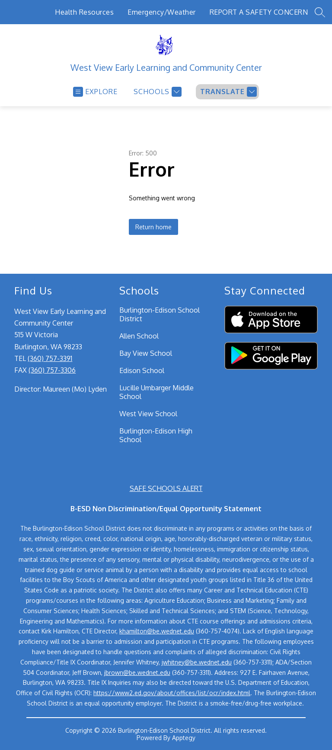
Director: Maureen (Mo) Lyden (60, 389)
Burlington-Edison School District (159, 314)
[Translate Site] (227, 91)
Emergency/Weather (162, 12)
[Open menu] (95, 91)
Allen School (139, 336)
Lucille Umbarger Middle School (156, 392)
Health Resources (84, 12)
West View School (148, 413)
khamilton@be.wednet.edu (156, 631)
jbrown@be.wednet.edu (137, 672)
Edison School (141, 370)
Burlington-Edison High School (155, 435)
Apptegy (183, 737)
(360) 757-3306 (52, 370)
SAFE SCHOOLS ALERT (166, 488)
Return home (153, 227)
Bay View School (145, 353)
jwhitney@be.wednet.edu (197, 662)
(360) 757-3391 (50, 358)
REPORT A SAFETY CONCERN (259, 12)
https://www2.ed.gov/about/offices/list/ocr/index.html (171, 692)
